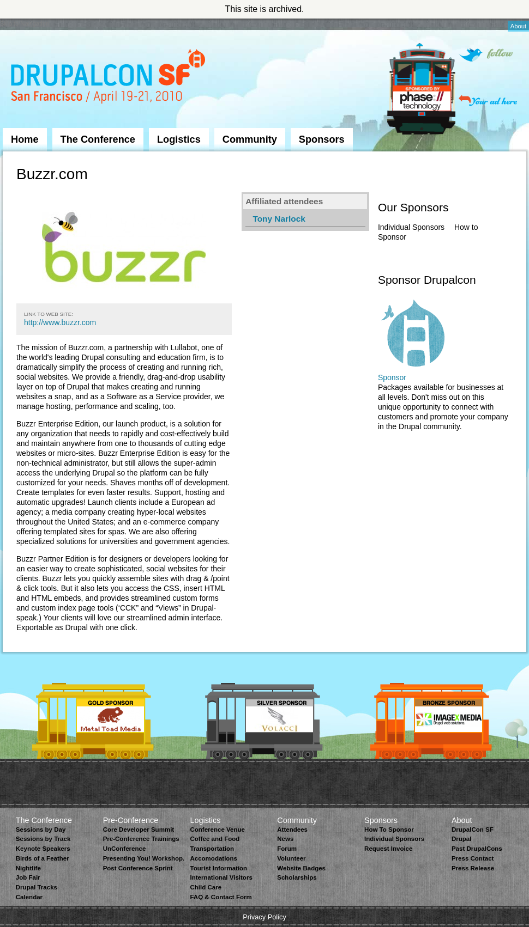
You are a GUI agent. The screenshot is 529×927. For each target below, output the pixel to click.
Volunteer (291, 858)
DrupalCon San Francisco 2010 (109, 78)
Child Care (205, 887)
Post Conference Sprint (138, 868)
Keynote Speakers (43, 848)
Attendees (292, 829)
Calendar (29, 897)
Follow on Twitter (486, 55)
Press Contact (473, 858)
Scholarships (296, 877)
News (285, 838)
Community (250, 139)
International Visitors (221, 877)
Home (25, 139)
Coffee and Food (214, 838)
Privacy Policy (264, 917)
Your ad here (488, 100)
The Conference (98, 139)
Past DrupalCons (477, 848)
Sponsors (322, 139)
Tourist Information (218, 868)
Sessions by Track (43, 838)
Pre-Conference (131, 820)
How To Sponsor (389, 829)
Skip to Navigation (24, 23)
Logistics (179, 139)
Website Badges (301, 868)
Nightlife (28, 868)
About (518, 26)
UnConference (124, 848)
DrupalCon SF (473, 829)
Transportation (212, 848)
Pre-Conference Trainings (141, 838)
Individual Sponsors (411, 227)
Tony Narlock (279, 218)
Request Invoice (388, 848)
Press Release (473, 868)
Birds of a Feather (42, 858)
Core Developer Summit (139, 829)
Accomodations (213, 858)
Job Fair (28, 877)
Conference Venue (217, 829)
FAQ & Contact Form (220, 897)
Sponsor (392, 377)
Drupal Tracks (36, 887)
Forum (287, 848)
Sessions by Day (41, 829)
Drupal (461, 838)
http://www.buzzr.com (60, 322)
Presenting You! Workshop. (144, 858)
